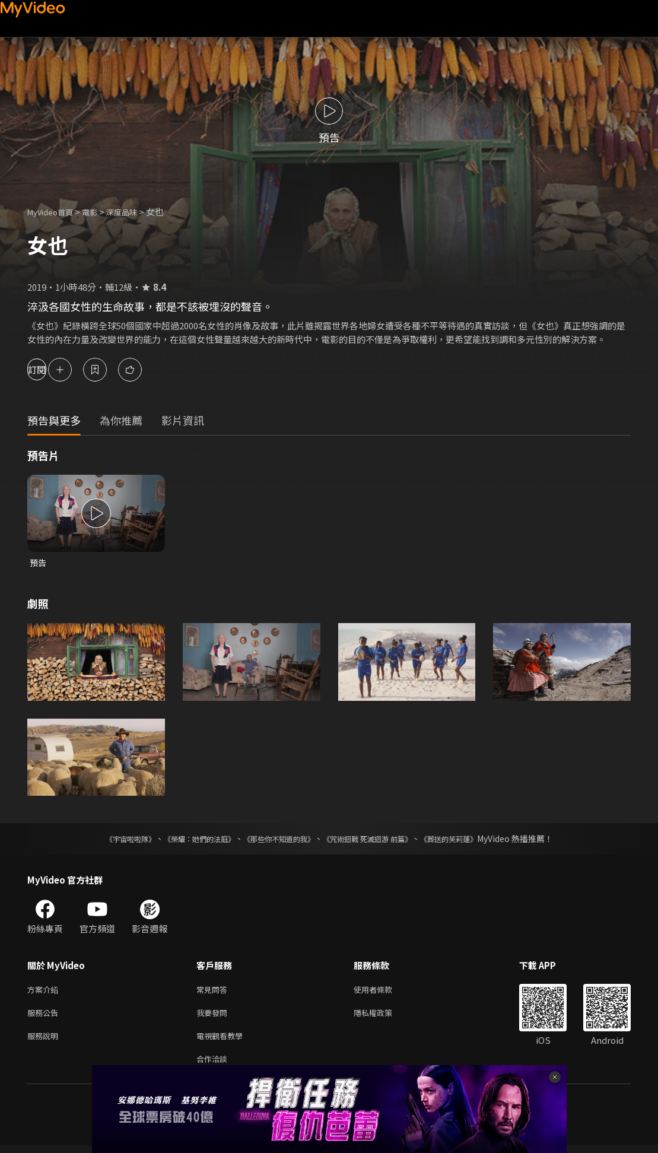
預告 (38, 563)
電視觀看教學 (223, 1041)
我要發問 (214, 1016)
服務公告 (45, 1016)
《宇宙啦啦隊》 (107, 840)
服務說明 (45, 1041)
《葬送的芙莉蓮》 (471, 840)
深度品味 (134, 211)
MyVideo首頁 (54, 211)
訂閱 (51, 369)
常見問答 (214, 991)
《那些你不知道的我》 (277, 840)
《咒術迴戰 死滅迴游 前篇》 (378, 840)
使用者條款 (383, 991)
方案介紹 (45, 991)
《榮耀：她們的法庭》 (185, 840)
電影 (99, 211)
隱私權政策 (383, 1016)
